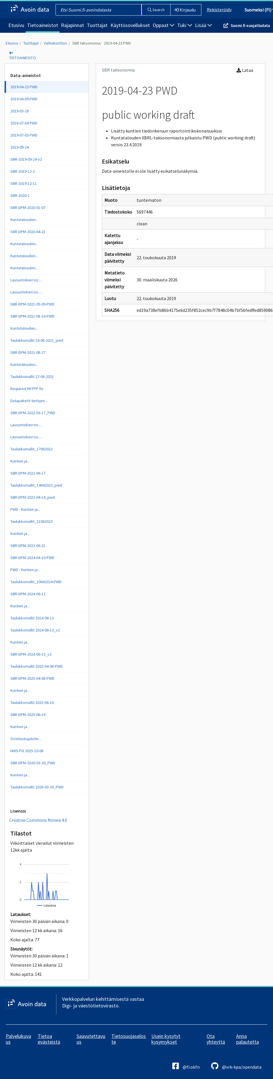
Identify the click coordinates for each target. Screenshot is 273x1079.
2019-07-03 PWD (23, 135)
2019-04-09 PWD (23, 98)
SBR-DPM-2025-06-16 (27, 714)
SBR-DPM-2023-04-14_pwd (32, 497)
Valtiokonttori (55, 43)
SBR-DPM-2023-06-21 (27, 545)
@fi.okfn (186, 1066)
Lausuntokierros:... (26, 280)
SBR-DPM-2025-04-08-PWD (32, 678)
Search (156, 9)
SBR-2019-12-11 (23, 183)
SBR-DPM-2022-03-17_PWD (32, 412)
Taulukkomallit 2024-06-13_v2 (35, 630)
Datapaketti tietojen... (28, 400)
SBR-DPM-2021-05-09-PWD (32, 304)
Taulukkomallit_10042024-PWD (36, 581)
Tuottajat (97, 25)
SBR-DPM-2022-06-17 (27, 473)
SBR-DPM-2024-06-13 (27, 593)
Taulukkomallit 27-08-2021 (32, 376)
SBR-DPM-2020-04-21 (27, 231)
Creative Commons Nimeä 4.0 (38, 820)
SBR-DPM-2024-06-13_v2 (30, 654)
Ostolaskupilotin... (25, 738)
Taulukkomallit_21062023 (31, 521)
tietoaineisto (22, 57)
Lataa (244, 70)
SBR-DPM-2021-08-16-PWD (32, 316)
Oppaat (163, 25)
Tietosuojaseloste (128, 1039)
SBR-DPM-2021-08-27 (27, 352)
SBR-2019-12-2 (22, 171)
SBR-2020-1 (20, 195)
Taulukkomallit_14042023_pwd (36, 485)
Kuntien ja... (20, 461)
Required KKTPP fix (26, 388)
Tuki (184, 25)
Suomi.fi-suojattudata (250, 25)
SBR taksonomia (86, 43)
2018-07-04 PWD (23, 123)
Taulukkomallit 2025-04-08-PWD (36, 666)
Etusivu (16, 25)
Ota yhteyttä (216, 1039)
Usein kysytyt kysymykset (165, 1039)
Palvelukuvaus (18, 1039)
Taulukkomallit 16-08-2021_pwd (36, 340)
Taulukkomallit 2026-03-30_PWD (37, 787)
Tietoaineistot (42, 25)
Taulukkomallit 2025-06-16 (32, 702)
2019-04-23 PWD (117, 43)
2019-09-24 (19, 147)
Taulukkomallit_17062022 (31, 449)
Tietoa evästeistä (49, 1039)
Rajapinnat (72, 25)
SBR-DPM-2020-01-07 (27, 207)
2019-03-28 (19, 111)
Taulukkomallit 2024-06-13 (32, 618)
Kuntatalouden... (24, 219)
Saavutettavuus (91, 1039)
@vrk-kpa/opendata (236, 1066)
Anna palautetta (247, 1039)
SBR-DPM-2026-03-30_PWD (32, 762)
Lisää (203, 25)
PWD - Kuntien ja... (25, 509)
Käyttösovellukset (130, 25)
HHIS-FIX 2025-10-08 (26, 750)
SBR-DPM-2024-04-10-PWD (32, 557)
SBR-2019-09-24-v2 (26, 159)
